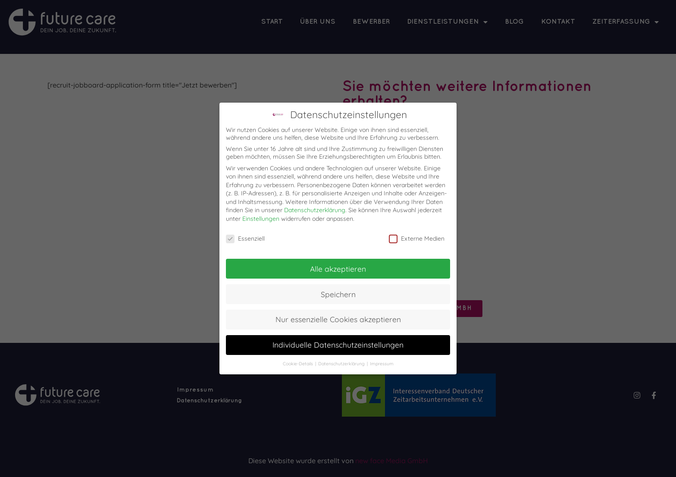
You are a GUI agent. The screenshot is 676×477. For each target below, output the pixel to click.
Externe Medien (416, 238)
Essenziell (245, 238)
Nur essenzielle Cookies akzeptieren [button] (338, 319)
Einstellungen (260, 219)
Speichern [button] (338, 294)
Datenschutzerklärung (314, 210)
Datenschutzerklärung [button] (342, 364)
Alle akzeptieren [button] (338, 268)
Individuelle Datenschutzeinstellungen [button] (338, 344)
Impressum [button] (382, 364)
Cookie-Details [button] (298, 364)
